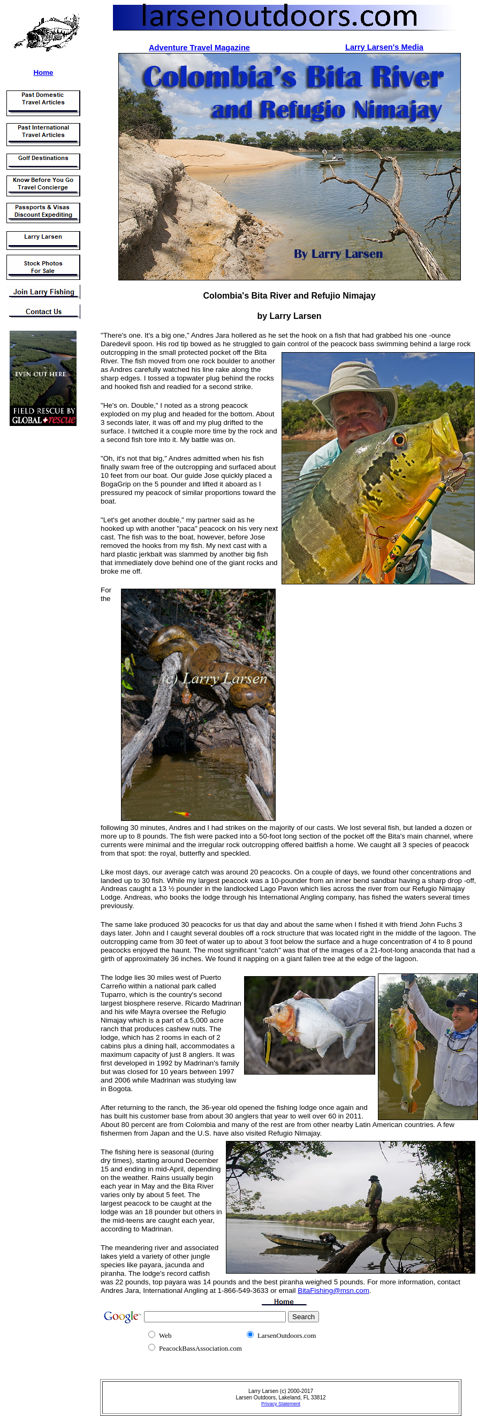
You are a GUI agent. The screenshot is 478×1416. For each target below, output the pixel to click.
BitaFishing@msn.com (333, 1290)
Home (43, 72)
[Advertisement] (36, 593)
